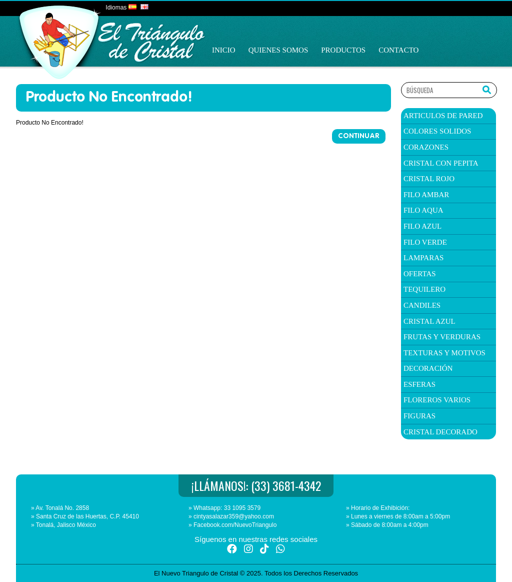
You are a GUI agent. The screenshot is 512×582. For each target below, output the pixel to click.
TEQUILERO (425, 289)
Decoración (428, 368)
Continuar (359, 136)
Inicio (224, 50)
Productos (343, 50)
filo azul (423, 226)
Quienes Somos (278, 50)
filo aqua (424, 210)
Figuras (420, 416)
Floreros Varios (437, 400)
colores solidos (437, 131)
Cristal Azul (430, 321)
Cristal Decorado (441, 432)
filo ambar (426, 195)
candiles (422, 305)
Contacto (398, 50)
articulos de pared (443, 116)
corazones (426, 147)
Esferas (420, 384)
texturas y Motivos (445, 353)
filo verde (425, 242)
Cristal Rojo (429, 179)
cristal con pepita (441, 163)
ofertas (420, 274)
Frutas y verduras (442, 337)
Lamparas (424, 258)
